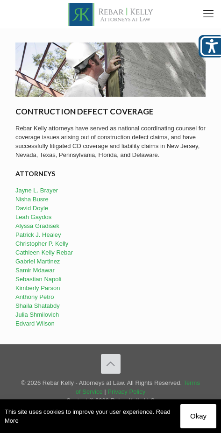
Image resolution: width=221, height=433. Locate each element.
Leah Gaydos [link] (33, 216)
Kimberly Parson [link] (37, 287)
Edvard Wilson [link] (35, 323)
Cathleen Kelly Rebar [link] (44, 252)
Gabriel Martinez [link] (37, 261)
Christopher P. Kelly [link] (41, 243)
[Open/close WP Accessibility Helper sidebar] (210, 46)
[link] (110, 14)
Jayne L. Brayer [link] (36, 190)
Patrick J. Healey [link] (38, 234)
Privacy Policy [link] (126, 391)
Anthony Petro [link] (34, 296)
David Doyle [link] (31, 208)
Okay (198, 416)
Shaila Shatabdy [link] (37, 305)
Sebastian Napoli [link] (38, 279)
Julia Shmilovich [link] (37, 314)
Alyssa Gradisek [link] (37, 225)
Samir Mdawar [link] (35, 270)
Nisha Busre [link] (32, 199)
